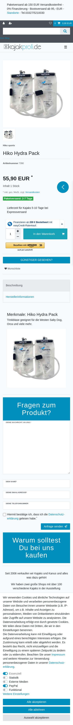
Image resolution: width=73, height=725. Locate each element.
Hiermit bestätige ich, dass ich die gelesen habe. (36, 516)
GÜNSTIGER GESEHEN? (36, 259)
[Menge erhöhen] (17, 231)
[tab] (36, 285)
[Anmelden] (4, 23)
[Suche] (65, 31)
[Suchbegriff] (31, 31)
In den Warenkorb (48, 234)
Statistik (14, 677)
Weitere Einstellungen (16, 693)
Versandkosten (32, 192)
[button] (36, 246)
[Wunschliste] (50, 23)
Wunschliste (12, 268)
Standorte (13, 12)
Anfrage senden (55, 526)
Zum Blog (4, 38)
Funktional (15, 689)
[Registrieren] (10, 23)
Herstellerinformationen (20, 296)
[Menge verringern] (17, 236)
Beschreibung (14, 285)
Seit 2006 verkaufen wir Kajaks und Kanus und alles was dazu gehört (36, 575)
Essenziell (15, 673)
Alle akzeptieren (36, 701)
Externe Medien (18, 681)
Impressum (58, 654)
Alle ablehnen (36, 709)
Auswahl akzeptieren (36, 717)
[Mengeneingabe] (10, 233)
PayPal (13, 685)
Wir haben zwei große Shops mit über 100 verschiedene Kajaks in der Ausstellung (36, 586)
